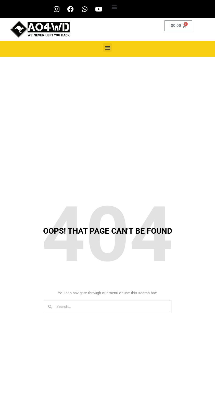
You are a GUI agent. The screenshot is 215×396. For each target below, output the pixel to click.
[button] (114, 7)
